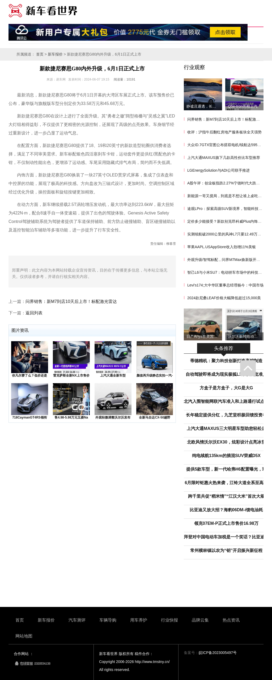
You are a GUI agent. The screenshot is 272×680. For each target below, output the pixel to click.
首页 (40, 54)
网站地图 (23, 636)
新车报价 (55, 54)
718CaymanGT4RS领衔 (29, 417)
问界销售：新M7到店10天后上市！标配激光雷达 (71, 301)
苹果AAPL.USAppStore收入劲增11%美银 (221, 247)
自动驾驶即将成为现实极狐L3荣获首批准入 (226, 374)
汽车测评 (77, 620)
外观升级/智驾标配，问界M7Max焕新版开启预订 (227, 259)
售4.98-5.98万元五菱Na (71, 417)
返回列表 (34, 313)
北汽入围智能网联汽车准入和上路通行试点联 (226, 401)
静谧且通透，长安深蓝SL (204, 106)
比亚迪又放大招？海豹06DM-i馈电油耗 (226, 510)
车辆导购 (107, 620)
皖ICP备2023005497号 (218, 653)
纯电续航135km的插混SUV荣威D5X (226, 455)
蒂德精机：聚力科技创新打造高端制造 (226, 360)
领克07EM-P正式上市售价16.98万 (226, 523)
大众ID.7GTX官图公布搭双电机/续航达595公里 (226, 145)
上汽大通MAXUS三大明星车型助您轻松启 (226, 428)
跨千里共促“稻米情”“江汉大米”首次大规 (226, 496)
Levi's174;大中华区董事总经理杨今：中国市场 (225, 285)
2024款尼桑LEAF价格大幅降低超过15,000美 (224, 298)
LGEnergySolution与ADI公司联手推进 (218, 170)
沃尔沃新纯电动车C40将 (246, 336)
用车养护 (138, 620)
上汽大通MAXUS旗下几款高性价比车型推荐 (223, 157)
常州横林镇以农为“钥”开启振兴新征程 (226, 550)
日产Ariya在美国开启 (203, 336)
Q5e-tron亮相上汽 (242, 106)
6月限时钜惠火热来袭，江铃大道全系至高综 (226, 482)
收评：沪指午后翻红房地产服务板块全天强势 (224, 132)
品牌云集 (200, 620)
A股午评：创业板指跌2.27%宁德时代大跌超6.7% (227, 183)
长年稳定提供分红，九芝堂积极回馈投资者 (226, 415)
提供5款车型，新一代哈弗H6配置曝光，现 (226, 469)
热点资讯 (231, 620)
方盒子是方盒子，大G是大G (226, 388)
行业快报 (169, 620)
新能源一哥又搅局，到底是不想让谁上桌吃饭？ (226, 196)
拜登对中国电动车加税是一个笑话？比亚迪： (226, 537)
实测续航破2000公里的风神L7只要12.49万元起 (226, 234)
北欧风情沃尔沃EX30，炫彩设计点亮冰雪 (226, 442)
